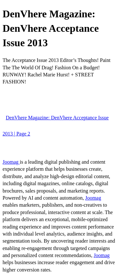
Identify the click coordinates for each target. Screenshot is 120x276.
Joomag (11, 162)
